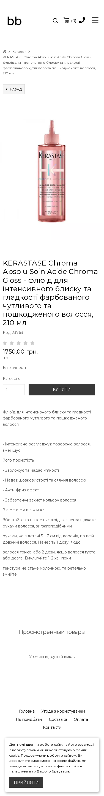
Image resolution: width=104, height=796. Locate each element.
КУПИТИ (62, 389)
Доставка (57, 719)
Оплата (81, 719)
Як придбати (29, 719)
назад (14, 89)
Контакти (52, 727)
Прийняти (26, 782)
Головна (27, 711)
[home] (4, 51)
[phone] (82, 20)
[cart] (66, 20)
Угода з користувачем (63, 711)
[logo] (27, 21)
